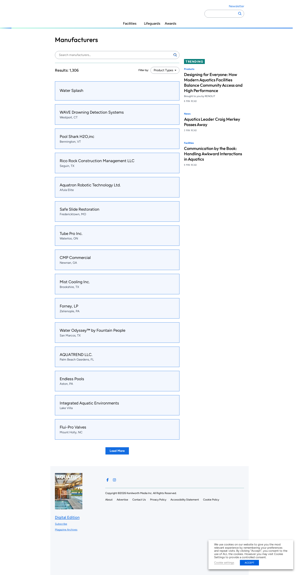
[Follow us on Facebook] (107, 480)
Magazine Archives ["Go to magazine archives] (66, 529)
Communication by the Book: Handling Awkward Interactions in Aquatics (213, 154)
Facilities (129, 24)
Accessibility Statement (184, 499)
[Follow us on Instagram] (114, 480)
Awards (170, 24)
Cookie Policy (211, 499)
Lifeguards (152, 24)
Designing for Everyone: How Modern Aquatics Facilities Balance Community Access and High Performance (213, 82)
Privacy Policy (158, 499)
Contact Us (139, 499)
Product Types (163, 70)
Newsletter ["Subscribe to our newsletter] (236, 6)
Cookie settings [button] (224, 562)
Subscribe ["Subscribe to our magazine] (61, 524)
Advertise (122, 499)
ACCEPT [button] (249, 562)
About (109, 499)
